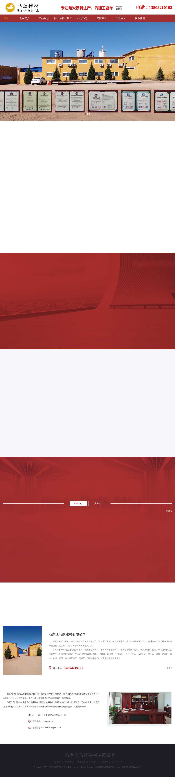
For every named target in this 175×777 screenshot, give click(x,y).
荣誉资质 (81, 762)
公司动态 (78, 503)
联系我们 (119, 762)
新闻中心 (106, 762)
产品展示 (69, 762)
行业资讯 (97, 503)
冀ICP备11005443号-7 (131, 767)
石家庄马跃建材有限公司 (65, 767)
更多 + (169, 511)
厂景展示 (94, 762)
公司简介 (56, 762)
